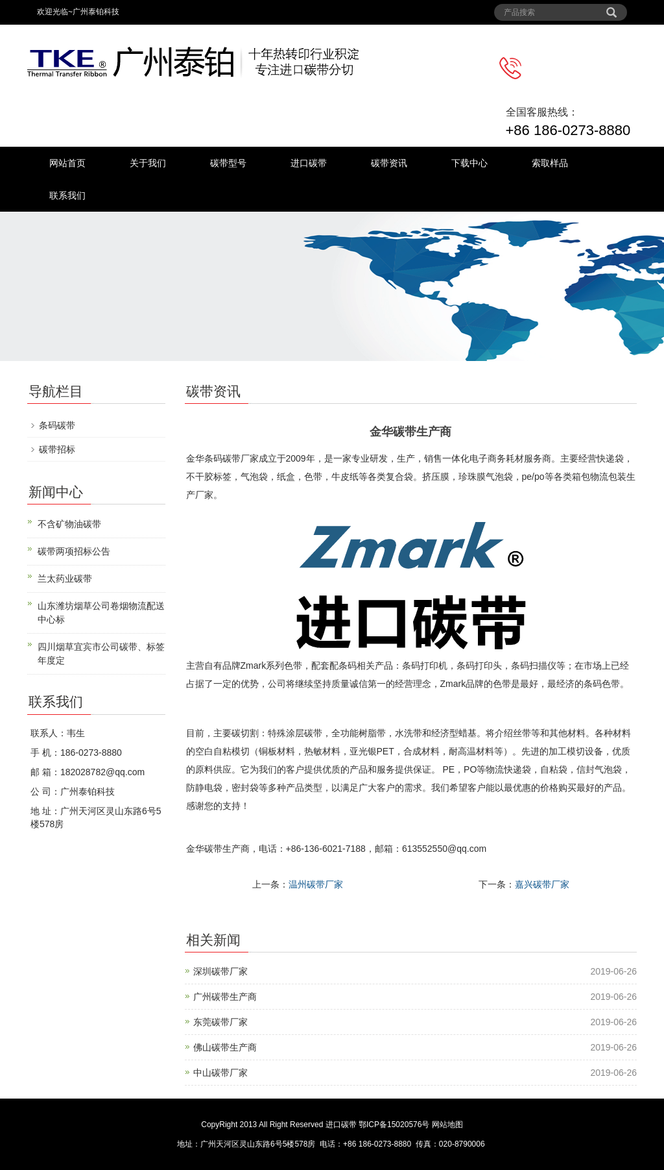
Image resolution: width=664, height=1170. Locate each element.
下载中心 (469, 163)
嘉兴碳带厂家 (542, 884)
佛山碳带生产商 (225, 1047)
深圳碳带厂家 (220, 971)
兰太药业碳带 (65, 578)
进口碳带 (308, 163)
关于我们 (148, 163)
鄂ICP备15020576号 (394, 1124)
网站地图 (447, 1124)
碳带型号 (228, 163)
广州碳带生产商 (225, 996)
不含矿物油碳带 (69, 524)
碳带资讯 (389, 163)
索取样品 (550, 163)
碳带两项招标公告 (74, 551)
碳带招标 (57, 449)
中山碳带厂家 (220, 1072)
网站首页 (67, 163)
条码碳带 (57, 425)
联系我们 (67, 195)
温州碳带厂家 (316, 884)
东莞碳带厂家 (220, 1022)
